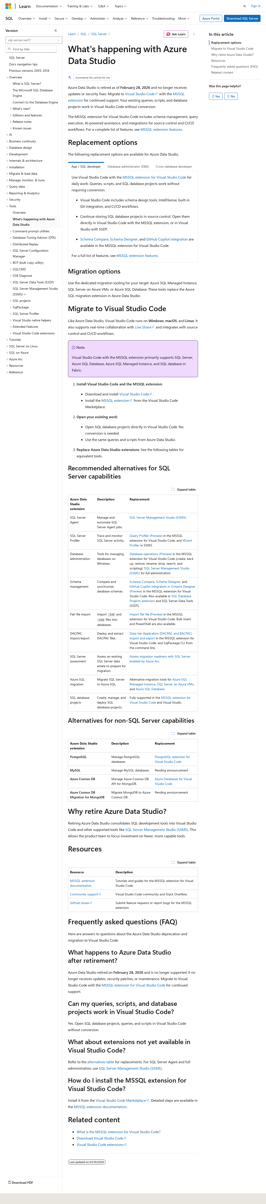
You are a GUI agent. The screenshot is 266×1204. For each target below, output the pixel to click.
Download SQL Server (242, 18)
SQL (83, 34)
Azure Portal (211, 18)
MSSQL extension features (161, 129)
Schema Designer (124, 239)
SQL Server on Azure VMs (175, 684)
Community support (84, 894)
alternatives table (100, 1061)
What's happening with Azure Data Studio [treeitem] (34, 222)
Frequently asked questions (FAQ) (234, 66)
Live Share (143, 327)
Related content (222, 72)
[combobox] (33, 40)
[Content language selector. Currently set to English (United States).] (26, 1197)
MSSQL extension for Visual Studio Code (154, 177)
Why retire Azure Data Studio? (232, 54)
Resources (218, 60)
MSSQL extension (115, 400)
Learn (72, 34)
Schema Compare (94, 239)
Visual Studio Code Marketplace (121, 1100)
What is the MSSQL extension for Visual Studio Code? (119, 1131)
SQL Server (99, 34)
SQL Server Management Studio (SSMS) (158, 517)
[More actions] (194, 34)
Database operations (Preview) (151, 554)
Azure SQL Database (150, 689)
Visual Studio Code (140, 93)
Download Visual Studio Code (100, 1138)
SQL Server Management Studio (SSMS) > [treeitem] (35, 291)
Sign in (256, 6)
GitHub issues (79, 903)
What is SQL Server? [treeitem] (27, 83)
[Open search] (244, 6)
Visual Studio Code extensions (100, 1144)
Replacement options (226, 42)
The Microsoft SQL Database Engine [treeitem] (33, 93)
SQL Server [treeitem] (17, 57)
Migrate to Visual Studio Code (232, 48)
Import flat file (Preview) (146, 614)
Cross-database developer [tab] (174, 166)
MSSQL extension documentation (100, 1106)
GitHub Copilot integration (167, 239)
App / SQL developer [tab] (86, 166)
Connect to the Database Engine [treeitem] (35, 102)
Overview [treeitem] (19, 212)
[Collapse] (55, 30)
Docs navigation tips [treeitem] (23, 64)
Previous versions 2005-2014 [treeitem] (29, 70)
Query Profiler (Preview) (146, 535)
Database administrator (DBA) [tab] (128, 166)
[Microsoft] (8, 6)
